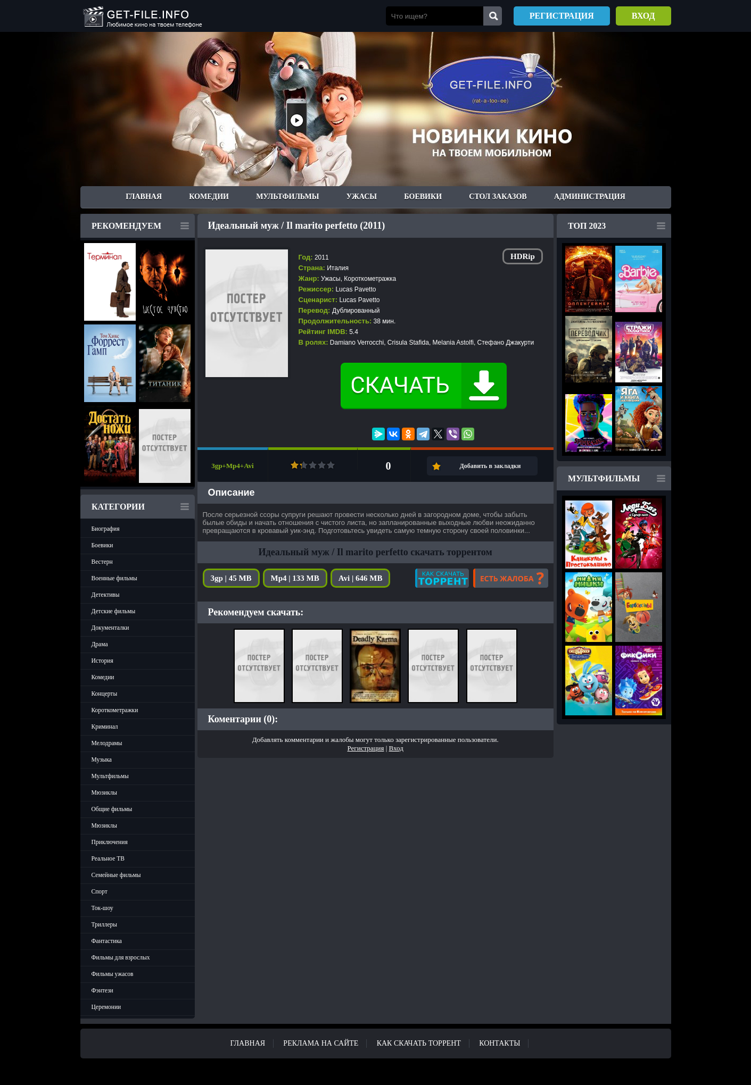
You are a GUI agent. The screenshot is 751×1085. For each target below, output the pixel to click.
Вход (643, 15)
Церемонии (106, 1007)
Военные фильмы (114, 578)
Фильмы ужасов (113, 974)
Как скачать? (442, 578)
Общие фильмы (112, 809)
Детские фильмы (114, 611)
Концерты (105, 693)
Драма (100, 644)
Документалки (110, 627)
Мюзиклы (105, 792)
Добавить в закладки (490, 466)
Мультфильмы (287, 197)
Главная (144, 197)
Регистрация (562, 15)
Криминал (105, 726)
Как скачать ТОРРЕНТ (419, 1043)
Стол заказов (497, 197)
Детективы (106, 594)
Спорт (100, 891)
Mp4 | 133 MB (295, 578)
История (102, 660)
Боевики (423, 197)
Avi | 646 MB (361, 578)
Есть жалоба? (510, 578)
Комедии (209, 197)
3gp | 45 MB (231, 578)
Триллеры (105, 924)
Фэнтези (102, 990)
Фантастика (107, 941)
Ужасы (361, 197)
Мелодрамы (107, 743)
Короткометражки (115, 710)
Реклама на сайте (320, 1043)
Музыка (102, 759)
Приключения (110, 842)
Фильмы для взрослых (121, 957)
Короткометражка (370, 278)
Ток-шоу (102, 908)
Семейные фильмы (116, 875)
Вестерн (102, 561)
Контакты (499, 1043)
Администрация (589, 197)
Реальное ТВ (108, 858)
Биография (106, 528)
